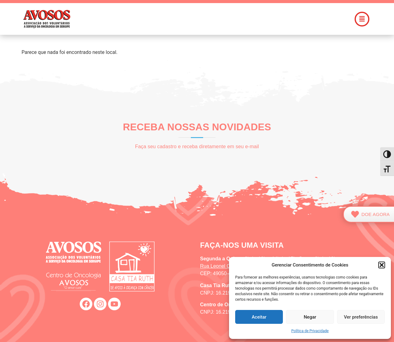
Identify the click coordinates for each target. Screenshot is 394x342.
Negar (310, 317)
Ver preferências (361, 317)
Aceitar (259, 317)
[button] (382, 265)
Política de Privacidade (309, 331)
